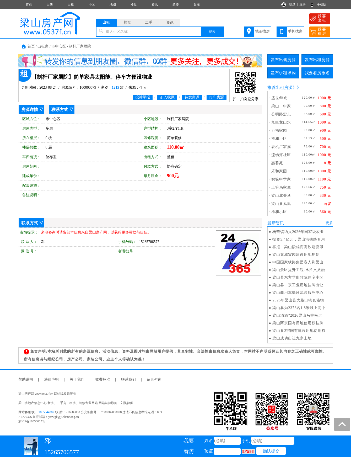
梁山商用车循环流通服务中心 (297, 293)
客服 (196, 4)
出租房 (42, 46)
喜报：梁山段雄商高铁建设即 (297, 247)
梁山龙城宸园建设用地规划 (296, 255)
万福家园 (279, 130)
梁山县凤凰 (281, 204)
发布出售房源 (283, 59)
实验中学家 (281, 179)
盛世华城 (279, 98)
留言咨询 (154, 379)
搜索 (212, 32)
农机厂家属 (281, 147)
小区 (92, 4)
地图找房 (262, 31)
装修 (175, 4)
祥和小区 (279, 139)
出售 (50, 4)
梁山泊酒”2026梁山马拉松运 (297, 315)
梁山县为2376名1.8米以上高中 (299, 308)
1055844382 (46, 412)
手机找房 (295, 31)
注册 (302, 4)
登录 (292, 4)
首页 (29, 4)
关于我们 (77, 379)
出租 (71, 4)
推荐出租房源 (280, 87)
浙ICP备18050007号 (31, 421)
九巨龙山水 (281, 122)
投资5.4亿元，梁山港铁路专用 (298, 239)
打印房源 (216, 97)
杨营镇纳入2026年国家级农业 (298, 232)
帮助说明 (25, 379)
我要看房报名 (317, 73)
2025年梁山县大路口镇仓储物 (298, 300)
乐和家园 (279, 171)
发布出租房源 (317, 59)
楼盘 (134, 4)
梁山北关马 (281, 196)
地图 (113, 4)
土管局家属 (281, 187)
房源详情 (29, 109)
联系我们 (128, 379)
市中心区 (58, 46)
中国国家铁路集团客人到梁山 (297, 262)
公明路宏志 (281, 114)
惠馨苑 (277, 163)
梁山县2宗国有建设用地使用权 (299, 331)
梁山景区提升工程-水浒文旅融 (298, 270)
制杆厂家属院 (80, 46)
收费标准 (102, 379)
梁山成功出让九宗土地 (292, 338)
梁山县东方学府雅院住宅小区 (297, 277)
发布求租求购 (283, 73)
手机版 (321, 4)
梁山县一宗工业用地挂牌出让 (297, 285)
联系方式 (59, 109)
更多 (329, 223)
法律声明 (51, 379)
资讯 (155, 4)
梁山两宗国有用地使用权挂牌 (297, 323)
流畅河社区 (281, 155)
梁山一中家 (281, 106)
